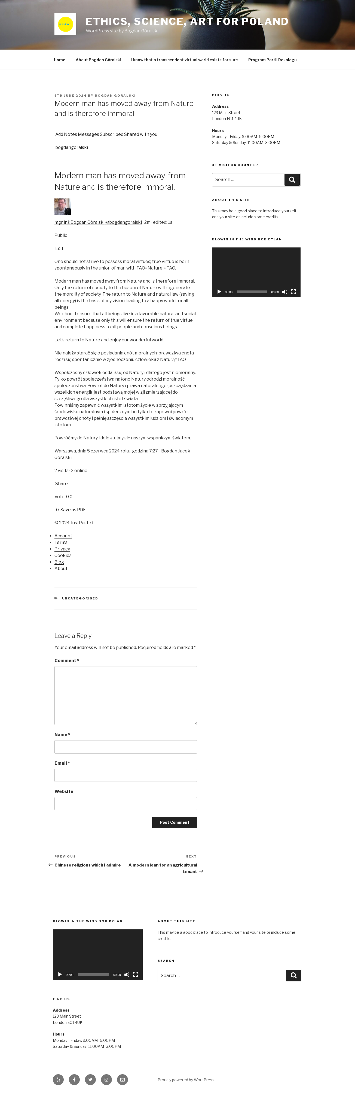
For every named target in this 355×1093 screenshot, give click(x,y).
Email (62, 763)
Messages (88, 134)
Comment (66, 660)
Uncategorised (80, 598)
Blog (59, 562)
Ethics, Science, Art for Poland (187, 21)
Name (62, 734)
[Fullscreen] (293, 292)
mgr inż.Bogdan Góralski (79, 222)
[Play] (219, 292)
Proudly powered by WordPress (186, 1079)
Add (58, 134)
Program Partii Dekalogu (272, 59)
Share (61, 483)
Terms (61, 542)
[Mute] (284, 292)
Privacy (62, 549)
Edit (58, 248)
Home (59, 59)
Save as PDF (73, 509)
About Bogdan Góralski (98, 59)
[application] (256, 272)
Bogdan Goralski (115, 95)
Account (63, 535)
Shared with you (140, 134)
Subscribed (111, 134)
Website (63, 791)
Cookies (63, 555)
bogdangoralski (71, 147)
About (61, 568)
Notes (70, 134)
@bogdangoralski (123, 222)
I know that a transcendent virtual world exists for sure (184, 59)
